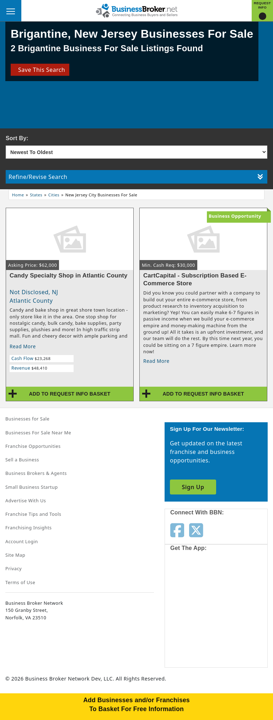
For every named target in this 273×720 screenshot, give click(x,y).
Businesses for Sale (27, 418)
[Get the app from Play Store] (195, 637)
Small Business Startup (31, 487)
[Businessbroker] (136, 10)
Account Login (21, 541)
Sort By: (17, 138)
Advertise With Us (25, 500)
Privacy (13, 568)
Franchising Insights (28, 527)
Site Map (15, 555)
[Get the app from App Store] (195, 582)
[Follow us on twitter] (196, 529)
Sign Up (193, 487)
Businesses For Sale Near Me (38, 432)
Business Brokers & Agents (36, 473)
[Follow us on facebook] (177, 529)
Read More (23, 346)
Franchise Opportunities (33, 446)
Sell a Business (22, 459)
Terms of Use (20, 582)
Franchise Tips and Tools (33, 514)
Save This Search (40, 70)
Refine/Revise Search (136, 177)
